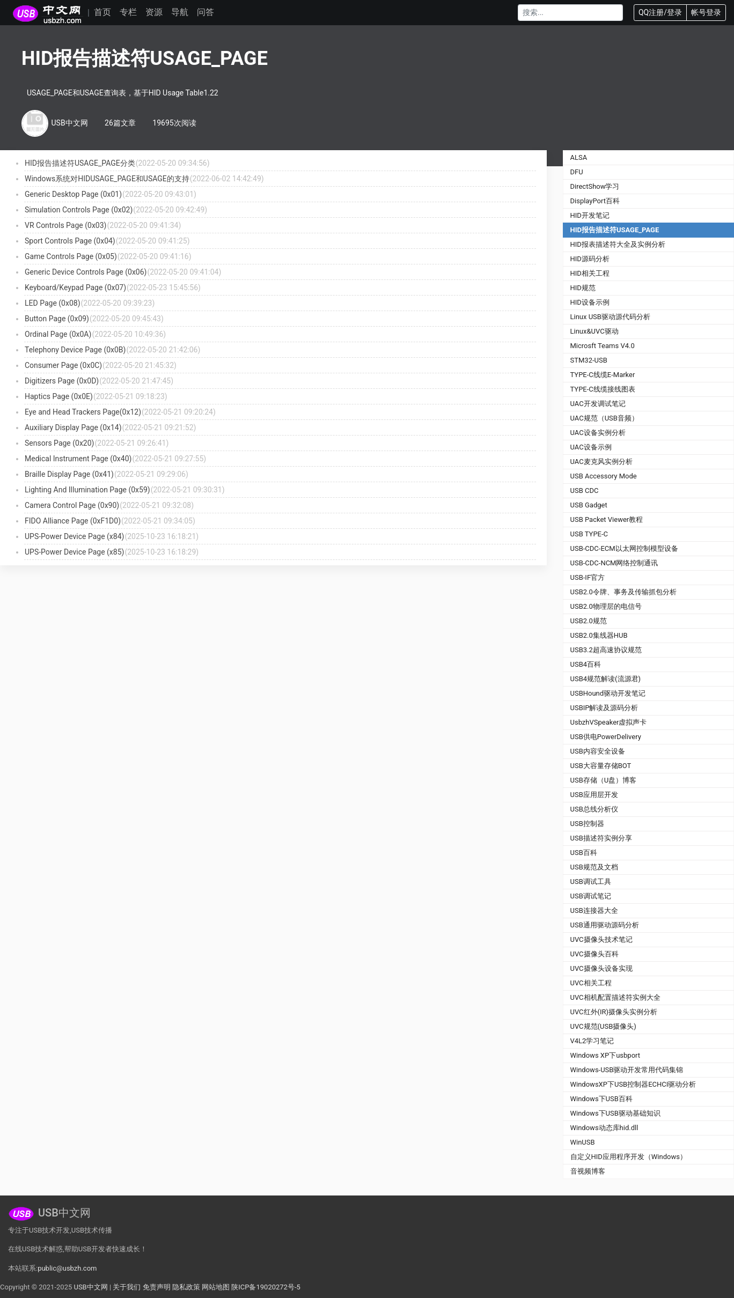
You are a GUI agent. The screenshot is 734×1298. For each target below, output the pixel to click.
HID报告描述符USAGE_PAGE (614, 230)
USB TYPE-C (589, 534)
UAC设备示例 (591, 447)
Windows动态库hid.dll (604, 1128)
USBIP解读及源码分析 (604, 708)
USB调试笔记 (590, 896)
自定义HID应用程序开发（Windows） (628, 1157)
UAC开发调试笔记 (598, 404)
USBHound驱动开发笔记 (608, 693)
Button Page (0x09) (57, 318)
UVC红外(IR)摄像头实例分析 (614, 1012)
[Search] (570, 12)
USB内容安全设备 (597, 751)
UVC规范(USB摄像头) (603, 1026)
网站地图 (216, 1287)
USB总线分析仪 (594, 809)
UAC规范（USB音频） (604, 418)
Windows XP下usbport (605, 1055)
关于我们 (127, 1287)
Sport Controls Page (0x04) (70, 241)
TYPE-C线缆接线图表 (602, 389)
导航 (179, 12)
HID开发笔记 (590, 215)
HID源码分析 (590, 259)
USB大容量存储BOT (601, 766)
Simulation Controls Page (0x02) (79, 209)
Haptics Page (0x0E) (59, 396)
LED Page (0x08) (52, 303)
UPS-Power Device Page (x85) (74, 552)
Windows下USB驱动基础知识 (615, 1113)
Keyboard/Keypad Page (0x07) (75, 287)
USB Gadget (588, 505)
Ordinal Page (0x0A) (58, 334)
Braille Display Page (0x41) (69, 474)
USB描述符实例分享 (601, 838)
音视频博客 (587, 1171)
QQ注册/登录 (660, 12)
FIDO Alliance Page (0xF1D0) (73, 521)
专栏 (128, 12)
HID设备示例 (590, 302)
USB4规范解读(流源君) (605, 679)
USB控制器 (587, 824)
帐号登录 (706, 12)
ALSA (579, 157)
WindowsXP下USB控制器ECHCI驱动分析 (633, 1084)
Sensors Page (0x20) (59, 443)
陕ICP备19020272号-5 (265, 1287)
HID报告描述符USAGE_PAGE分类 (80, 163)
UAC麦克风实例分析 (601, 462)
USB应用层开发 (594, 795)
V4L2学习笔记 (592, 1041)
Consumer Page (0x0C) (63, 365)
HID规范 (583, 288)
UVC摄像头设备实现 (601, 968)
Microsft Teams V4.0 (602, 346)
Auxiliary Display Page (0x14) (73, 427)
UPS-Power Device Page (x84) (74, 536)
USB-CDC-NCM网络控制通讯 (614, 563)
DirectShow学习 (595, 186)
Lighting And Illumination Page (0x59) (87, 489)
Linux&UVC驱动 (594, 331)
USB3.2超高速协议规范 (606, 650)
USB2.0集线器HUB (599, 635)
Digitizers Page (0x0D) (62, 381)
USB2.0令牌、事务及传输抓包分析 (623, 592)
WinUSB (582, 1142)
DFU (576, 172)
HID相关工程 (590, 273)
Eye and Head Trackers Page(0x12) (83, 412)
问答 (205, 12)
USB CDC (584, 490)
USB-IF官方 (587, 577)
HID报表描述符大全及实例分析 (617, 244)
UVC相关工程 (591, 983)
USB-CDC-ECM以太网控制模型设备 (624, 548)
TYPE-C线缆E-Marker (602, 375)
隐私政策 (186, 1287)
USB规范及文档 (594, 867)
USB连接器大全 (594, 910)
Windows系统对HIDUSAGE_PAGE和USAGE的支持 (107, 178)
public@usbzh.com (67, 1268)
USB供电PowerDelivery (605, 737)
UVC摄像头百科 (594, 954)
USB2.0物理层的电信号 (606, 606)
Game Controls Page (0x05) (71, 256)
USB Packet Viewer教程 (606, 519)
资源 (154, 12)
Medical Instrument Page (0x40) (78, 458)
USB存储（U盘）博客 (603, 780)
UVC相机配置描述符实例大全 (615, 997)
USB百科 (583, 853)
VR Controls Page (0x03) (65, 225)
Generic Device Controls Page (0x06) (85, 272)
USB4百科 (585, 664)
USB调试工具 (590, 881)
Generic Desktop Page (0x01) (73, 194)
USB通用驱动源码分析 (604, 925)
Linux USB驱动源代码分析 (610, 317)
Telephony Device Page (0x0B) (75, 349)
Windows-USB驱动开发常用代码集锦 (627, 1070)
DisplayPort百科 (595, 201)
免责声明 (157, 1287)
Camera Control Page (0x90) (72, 505)
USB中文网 (90, 1287)
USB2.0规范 (588, 621)
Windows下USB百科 (601, 1099)
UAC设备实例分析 (598, 433)
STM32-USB (588, 360)
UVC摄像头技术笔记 (601, 939)
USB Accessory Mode (603, 476)
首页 (102, 12)
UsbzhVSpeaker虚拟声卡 (608, 722)
